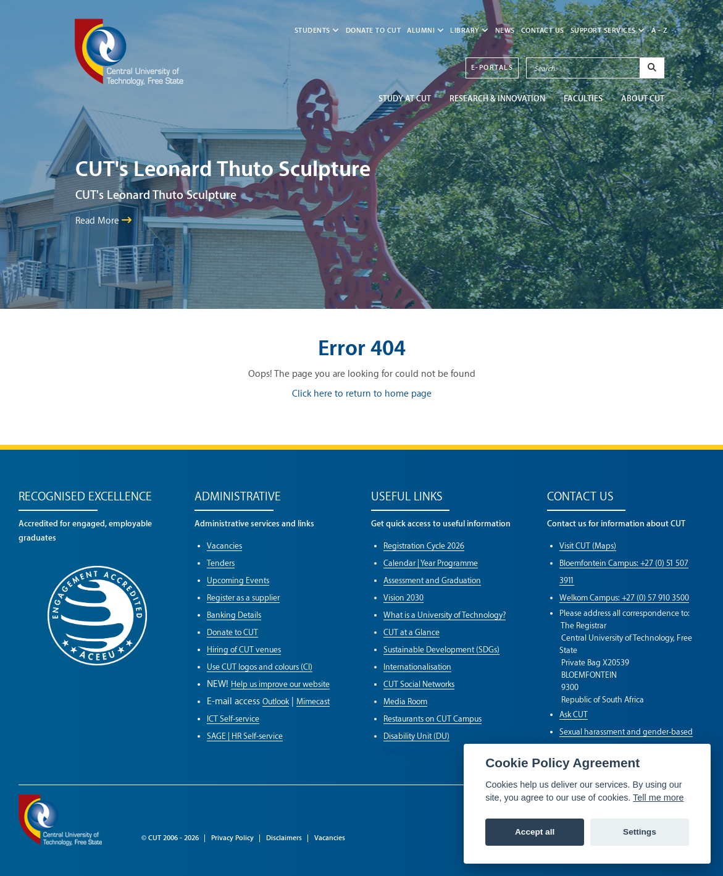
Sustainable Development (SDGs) (441, 649)
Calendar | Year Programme (430, 563)
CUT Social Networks (418, 684)
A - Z (659, 31)
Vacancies (224, 545)
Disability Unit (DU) (416, 736)
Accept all (534, 831)
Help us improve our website (280, 684)
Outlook (275, 701)
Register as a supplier (243, 597)
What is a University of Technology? (444, 615)
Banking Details (234, 615)
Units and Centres (419, 751)
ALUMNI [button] (425, 31)
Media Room (405, 701)
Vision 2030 (403, 597)
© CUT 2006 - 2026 (170, 838)
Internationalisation (417, 667)
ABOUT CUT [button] (642, 98)
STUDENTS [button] (317, 31)
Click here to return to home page (362, 394)
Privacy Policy (232, 838)
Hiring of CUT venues (244, 649)
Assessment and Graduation (432, 580)
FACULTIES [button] (583, 98)
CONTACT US (542, 31)
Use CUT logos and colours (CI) (259, 667)
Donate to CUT (373, 31)
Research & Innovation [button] (497, 98)
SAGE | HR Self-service (245, 736)
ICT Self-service (233, 718)
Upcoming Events (238, 580)
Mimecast (313, 701)
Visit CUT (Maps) (587, 545)
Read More (103, 220)
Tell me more (658, 797)
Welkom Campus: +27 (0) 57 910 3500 (624, 597)
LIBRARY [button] (469, 31)
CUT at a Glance (411, 632)
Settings (639, 831)
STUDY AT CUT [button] (404, 98)
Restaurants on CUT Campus (432, 718)
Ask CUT (573, 714)
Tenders (221, 563)
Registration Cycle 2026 (423, 545)
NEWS (505, 31)
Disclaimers (284, 838)
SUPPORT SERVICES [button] (607, 31)
